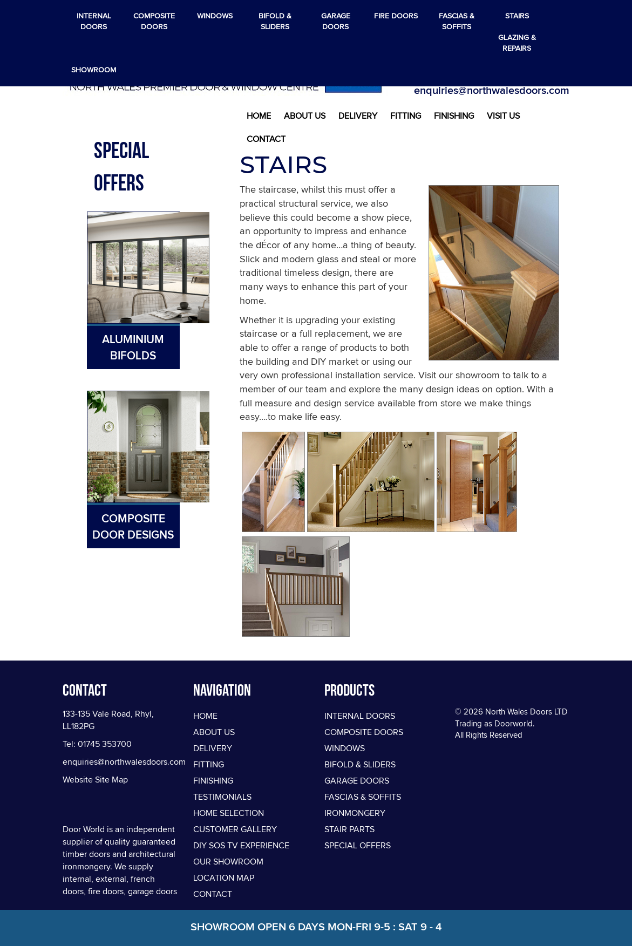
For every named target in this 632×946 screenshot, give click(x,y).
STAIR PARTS (349, 829)
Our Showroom (228, 862)
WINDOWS (344, 748)
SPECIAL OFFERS (357, 845)
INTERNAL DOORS (359, 716)
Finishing (454, 116)
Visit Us (503, 116)
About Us (304, 116)
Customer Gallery (235, 829)
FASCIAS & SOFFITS (362, 797)
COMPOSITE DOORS (363, 732)
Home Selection (228, 813)
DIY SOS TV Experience (241, 845)
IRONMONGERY (354, 813)
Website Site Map (95, 780)
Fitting (405, 116)
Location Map (223, 878)
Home (259, 116)
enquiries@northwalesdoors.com (491, 90)
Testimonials (222, 797)
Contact (266, 139)
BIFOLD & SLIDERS (360, 765)
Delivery (357, 116)
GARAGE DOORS (356, 781)
